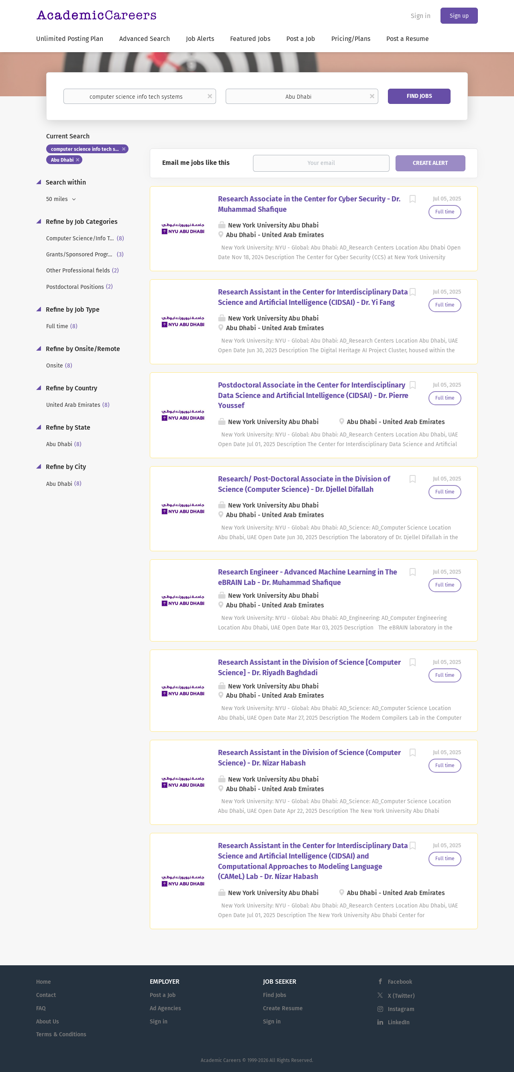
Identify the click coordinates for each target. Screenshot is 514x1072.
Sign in (420, 16)
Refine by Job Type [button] (72, 309)
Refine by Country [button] (70, 388)
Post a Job (162, 995)
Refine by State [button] (67, 427)
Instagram (401, 1009)
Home (43, 982)
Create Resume (283, 1008)
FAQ (41, 1008)
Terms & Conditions (61, 1034)
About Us (47, 1021)
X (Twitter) (401, 996)
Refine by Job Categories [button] (81, 221)
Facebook (400, 982)
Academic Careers (221, 1060)
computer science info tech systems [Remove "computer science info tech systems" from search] (89, 149)
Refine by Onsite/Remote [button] (82, 349)
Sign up (459, 15)
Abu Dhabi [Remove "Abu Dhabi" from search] (62, 160)
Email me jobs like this (196, 162)
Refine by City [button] (65, 467)
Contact (46, 995)
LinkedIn (399, 1022)
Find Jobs (419, 96)
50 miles (57, 199)
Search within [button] (65, 182)
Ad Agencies (165, 1008)
